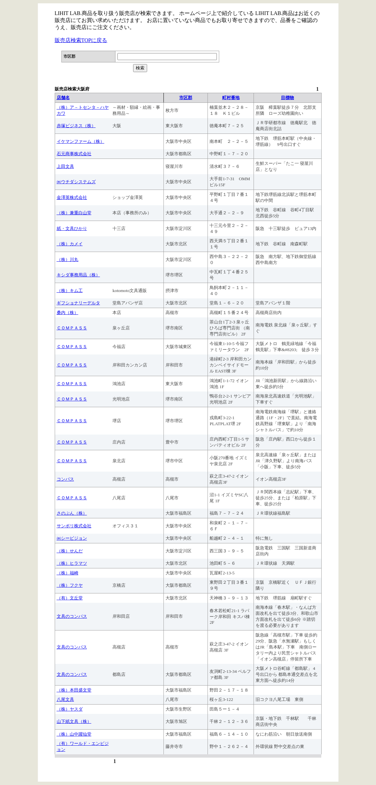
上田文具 (65, 166)
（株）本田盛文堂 (74, 690)
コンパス (65, 479)
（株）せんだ (70, 550)
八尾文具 (65, 699)
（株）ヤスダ (70, 709)
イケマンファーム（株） (80, 141)
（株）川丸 (67, 259)
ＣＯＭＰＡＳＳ (72, 327)
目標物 (287, 97)
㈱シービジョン (72, 538)
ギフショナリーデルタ (78, 302)
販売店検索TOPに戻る (81, 40)
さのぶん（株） (72, 513)
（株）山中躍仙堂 (74, 734)
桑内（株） (67, 312)
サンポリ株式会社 (74, 525)
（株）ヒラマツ (72, 563)
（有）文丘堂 (70, 597)
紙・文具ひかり (72, 228)
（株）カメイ (70, 243)
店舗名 (63, 97)
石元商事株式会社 (74, 153)
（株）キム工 (70, 290)
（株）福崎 (67, 572)
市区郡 (185, 97)
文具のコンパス (72, 616)
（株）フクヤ (70, 585)
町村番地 (231, 97)
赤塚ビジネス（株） (76, 125)
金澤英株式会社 (72, 197)
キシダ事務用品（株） (78, 274)
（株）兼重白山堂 (74, 212)
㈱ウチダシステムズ (76, 181)
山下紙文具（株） (74, 721)
